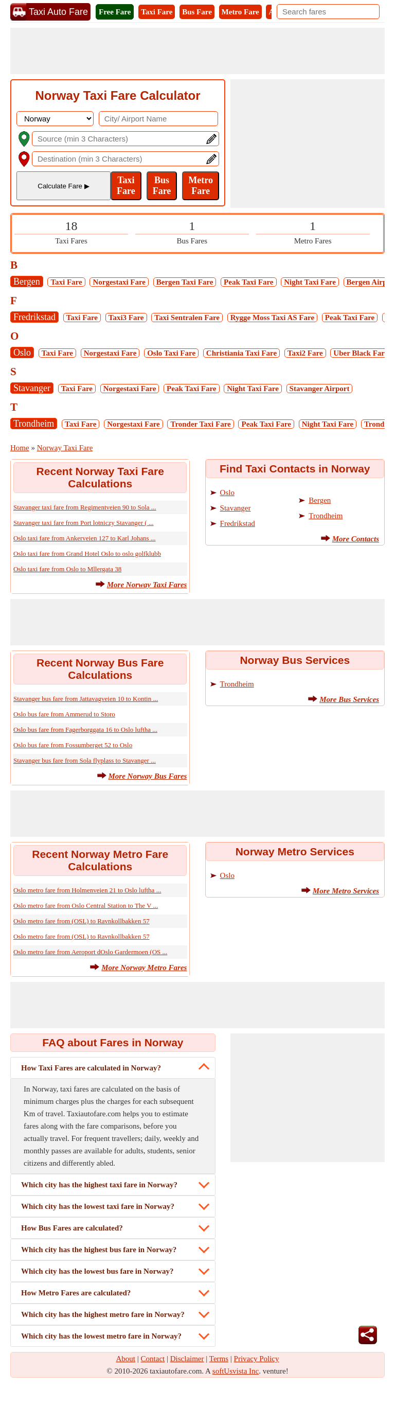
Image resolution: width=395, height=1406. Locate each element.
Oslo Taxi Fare (171, 353)
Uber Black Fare (360, 353)
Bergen (26, 281)
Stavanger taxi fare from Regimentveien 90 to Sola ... (84, 507)
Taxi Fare (156, 12)
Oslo (22, 352)
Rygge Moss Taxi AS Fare (272, 317)
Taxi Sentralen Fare (187, 317)
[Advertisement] (197, 51)
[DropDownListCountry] (55, 118)
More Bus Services (349, 699)
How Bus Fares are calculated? (72, 1228)
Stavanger (31, 388)
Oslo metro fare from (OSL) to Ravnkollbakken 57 (81, 921)
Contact (153, 1359)
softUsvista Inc (235, 1371)
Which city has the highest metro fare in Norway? (103, 1314)
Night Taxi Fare (310, 282)
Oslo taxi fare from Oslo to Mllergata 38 (67, 569)
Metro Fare (240, 12)
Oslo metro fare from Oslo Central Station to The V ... (85, 905)
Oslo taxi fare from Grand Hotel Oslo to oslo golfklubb (87, 553)
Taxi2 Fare (305, 353)
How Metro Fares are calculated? (76, 1293)
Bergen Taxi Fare (184, 282)
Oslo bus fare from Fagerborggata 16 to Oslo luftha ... (85, 729)
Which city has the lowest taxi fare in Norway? (97, 1206)
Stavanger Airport (320, 388)
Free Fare (115, 12)
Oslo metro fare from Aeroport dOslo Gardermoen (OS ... (90, 952)
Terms (218, 1359)
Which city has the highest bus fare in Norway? (98, 1249)
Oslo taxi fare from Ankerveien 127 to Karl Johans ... (84, 538)
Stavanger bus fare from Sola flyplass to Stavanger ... (84, 760)
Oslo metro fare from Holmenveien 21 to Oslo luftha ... (87, 890)
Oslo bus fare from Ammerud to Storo (64, 714)
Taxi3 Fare (126, 317)
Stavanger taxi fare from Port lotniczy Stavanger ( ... (83, 522)
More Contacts (355, 539)
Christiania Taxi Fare (241, 353)
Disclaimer (187, 1359)
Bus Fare (197, 12)
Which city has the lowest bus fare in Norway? (97, 1271)
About (126, 1359)
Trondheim (33, 423)
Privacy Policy (256, 1359)
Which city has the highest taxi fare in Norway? (99, 1185)
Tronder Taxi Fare (200, 424)
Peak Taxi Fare (248, 282)
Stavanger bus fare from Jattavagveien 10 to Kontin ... (85, 698)
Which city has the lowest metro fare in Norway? (101, 1336)
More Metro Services (346, 891)
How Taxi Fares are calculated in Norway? (91, 1068)
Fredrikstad (34, 317)
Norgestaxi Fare (119, 282)
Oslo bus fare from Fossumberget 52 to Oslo (72, 745)
